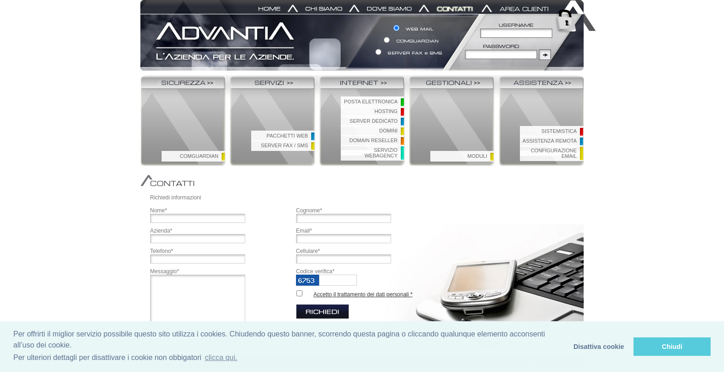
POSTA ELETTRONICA (371, 101)
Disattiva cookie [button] (598, 346)
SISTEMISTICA (559, 131)
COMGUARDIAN (199, 156)
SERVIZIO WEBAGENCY (381, 152)
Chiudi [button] (672, 346)
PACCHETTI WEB (287, 135)
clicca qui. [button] (221, 357)
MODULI (477, 156)
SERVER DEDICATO (374, 121)
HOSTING (386, 111)
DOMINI (388, 130)
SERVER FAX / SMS (284, 145)
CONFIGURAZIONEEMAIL (554, 153)
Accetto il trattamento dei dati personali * (363, 294)
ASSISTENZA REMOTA (550, 141)
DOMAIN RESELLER (373, 140)
